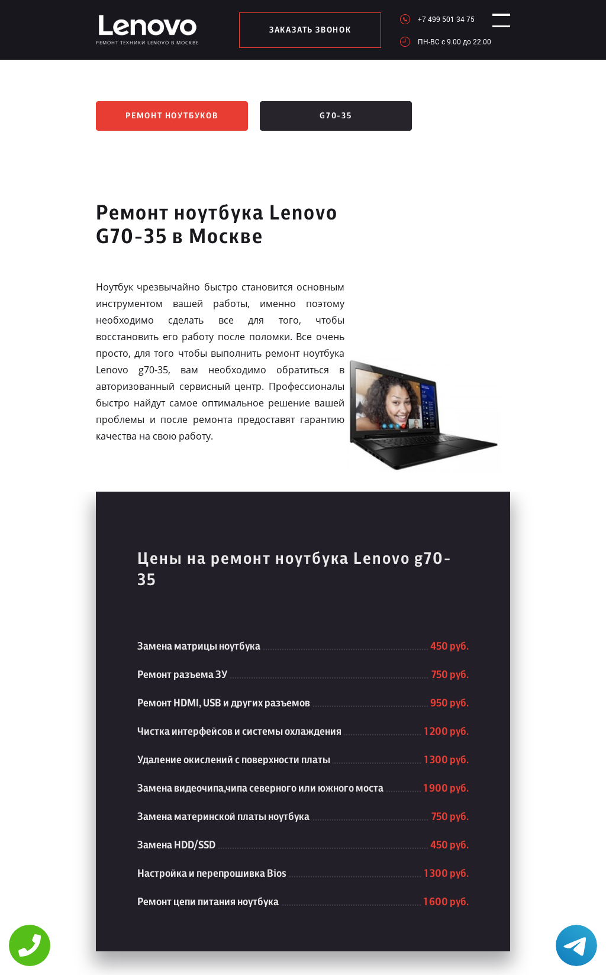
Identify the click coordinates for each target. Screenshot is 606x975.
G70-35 (336, 116)
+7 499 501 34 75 (435, 19)
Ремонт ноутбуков (171, 116)
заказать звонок (305, 30)
